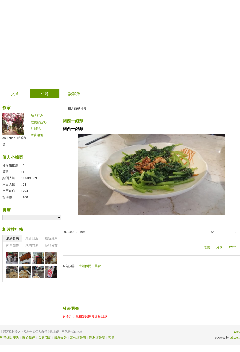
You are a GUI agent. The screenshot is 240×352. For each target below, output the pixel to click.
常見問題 (44, 337)
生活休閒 (85, 266)
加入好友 (37, 116)
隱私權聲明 (97, 337)
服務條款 (60, 337)
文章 (15, 94)
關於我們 (28, 337)
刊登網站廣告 (9, 337)
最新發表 (12, 238)
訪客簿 (74, 94)
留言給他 (37, 135)
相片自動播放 (77, 108)
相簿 (44, 94)
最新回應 (31, 238)
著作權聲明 (78, 337)
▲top (236, 331)
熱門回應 (31, 246)
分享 (219, 247)
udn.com (235, 337)
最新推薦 (51, 238)
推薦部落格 (39, 122)
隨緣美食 (24, 43)
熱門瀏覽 (12, 246)
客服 (111, 337)
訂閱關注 (37, 128)
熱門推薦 (51, 246)
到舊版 (54, 45)
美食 (98, 266)
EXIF (232, 247)
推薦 (207, 247)
